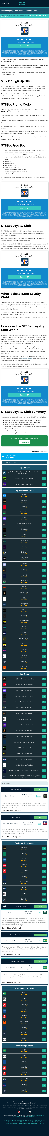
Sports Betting (34, 1123)
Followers (26, 456)
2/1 (39, 912)
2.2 (39, 967)
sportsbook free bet (26, 358)
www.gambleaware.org (38, 1115)
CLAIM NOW (24, 442)
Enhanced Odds (18, 1121)
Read (40, 789)
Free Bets (41, 1123)
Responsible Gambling (10, 1120)
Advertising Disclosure (39, 451)
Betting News (37, 1120)
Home (2, 15)
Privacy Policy (8, 1123)
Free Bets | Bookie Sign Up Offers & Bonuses (17, 15)
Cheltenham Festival (29, 1121)
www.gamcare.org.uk (18, 1116)
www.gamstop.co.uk (31, 1116)
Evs (39, 823)
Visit (44, 473)
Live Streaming (20, 1120)
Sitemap (15, 1123)
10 (39, 940)
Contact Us (38, 1121)
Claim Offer (24, 46)
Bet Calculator (29, 1120)
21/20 (39, 796)
